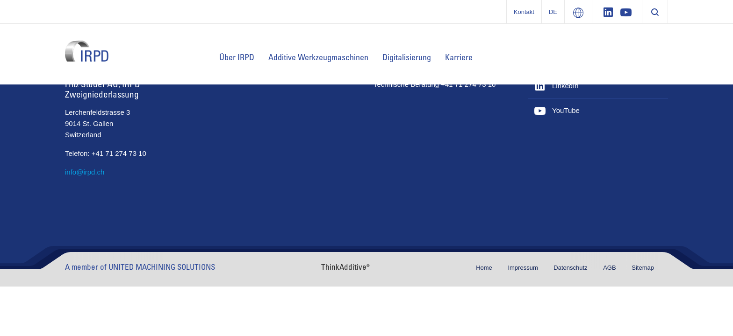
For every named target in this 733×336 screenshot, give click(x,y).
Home (485, 267)
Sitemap (643, 267)
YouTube (566, 110)
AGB (610, 267)
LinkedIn (565, 86)
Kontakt (524, 11)
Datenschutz (571, 267)
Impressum (523, 267)
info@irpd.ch (84, 172)
